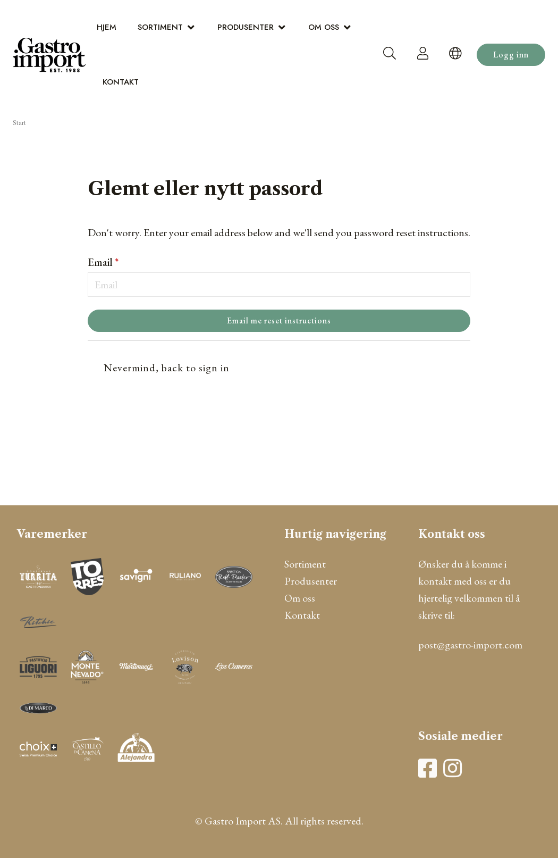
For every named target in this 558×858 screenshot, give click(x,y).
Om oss (323, 27)
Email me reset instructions (279, 320)
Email (103, 262)
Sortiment (160, 27)
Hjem (106, 27)
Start (19, 123)
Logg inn (511, 54)
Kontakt (121, 82)
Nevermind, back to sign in (167, 367)
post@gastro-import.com (470, 645)
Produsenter (245, 27)
